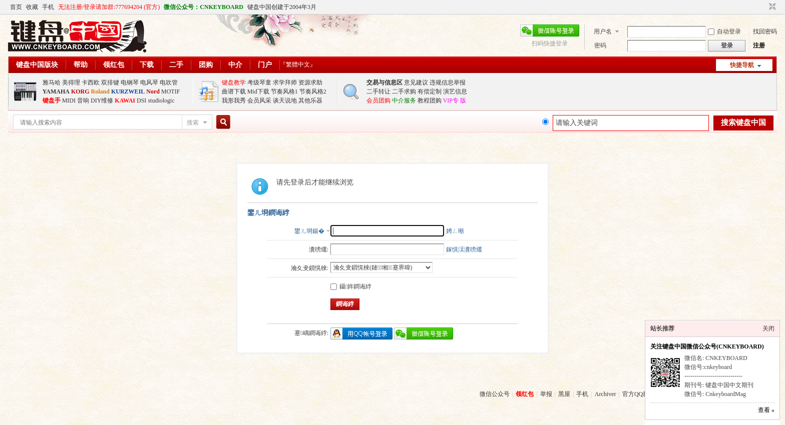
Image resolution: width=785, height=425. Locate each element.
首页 (16, 7)
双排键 (110, 82)
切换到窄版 (771, 7)
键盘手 (52, 100)
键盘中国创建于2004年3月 (281, 7)
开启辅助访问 (762, 7)
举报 (546, 394)
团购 (206, 64)
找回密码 (765, 31)
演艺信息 (455, 91)
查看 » (766, 410)
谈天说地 (285, 100)
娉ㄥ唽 (455, 231)
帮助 (81, 64)
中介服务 (404, 100)
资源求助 (310, 82)
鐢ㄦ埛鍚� (309, 231)
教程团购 (430, 100)
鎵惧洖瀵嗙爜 (464, 249)
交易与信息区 (384, 82)
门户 (265, 64)
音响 (83, 100)
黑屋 (564, 394)
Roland (100, 91)
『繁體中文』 (298, 64)
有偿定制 (430, 91)
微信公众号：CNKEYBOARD (203, 7)
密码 (600, 45)
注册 (759, 45)
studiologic (161, 100)
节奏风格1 (284, 91)
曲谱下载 (234, 91)
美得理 (71, 82)
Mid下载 (258, 91)
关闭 (768, 328)
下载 (147, 64)
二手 (176, 64)
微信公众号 (495, 394)
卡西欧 (91, 82)
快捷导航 (742, 65)
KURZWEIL (128, 91)
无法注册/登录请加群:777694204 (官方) (109, 7)
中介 (235, 64)
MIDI (69, 100)
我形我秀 (234, 100)
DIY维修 (102, 100)
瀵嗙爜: (318, 249)
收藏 (32, 7)
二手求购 (404, 91)
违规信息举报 (448, 82)
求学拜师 (285, 82)
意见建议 (416, 82)
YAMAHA (56, 91)
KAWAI (125, 100)
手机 (48, 7)
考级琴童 (259, 82)
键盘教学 (234, 82)
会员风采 (259, 100)
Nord (153, 91)
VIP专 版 (454, 100)
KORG (80, 91)
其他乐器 (310, 100)
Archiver (605, 394)
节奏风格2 (312, 91)
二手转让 (378, 91)
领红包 (113, 64)
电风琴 (149, 82)
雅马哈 (52, 82)
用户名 (603, 31)
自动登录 (724, 31)
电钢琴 (130, 82)
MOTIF (170, 91)
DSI (141, 100)
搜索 (193, 122)
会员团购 (378, 100)
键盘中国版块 (37, 64)
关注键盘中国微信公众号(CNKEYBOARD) (707, 346)
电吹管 (169, 82)
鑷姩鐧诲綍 (350, 286)
